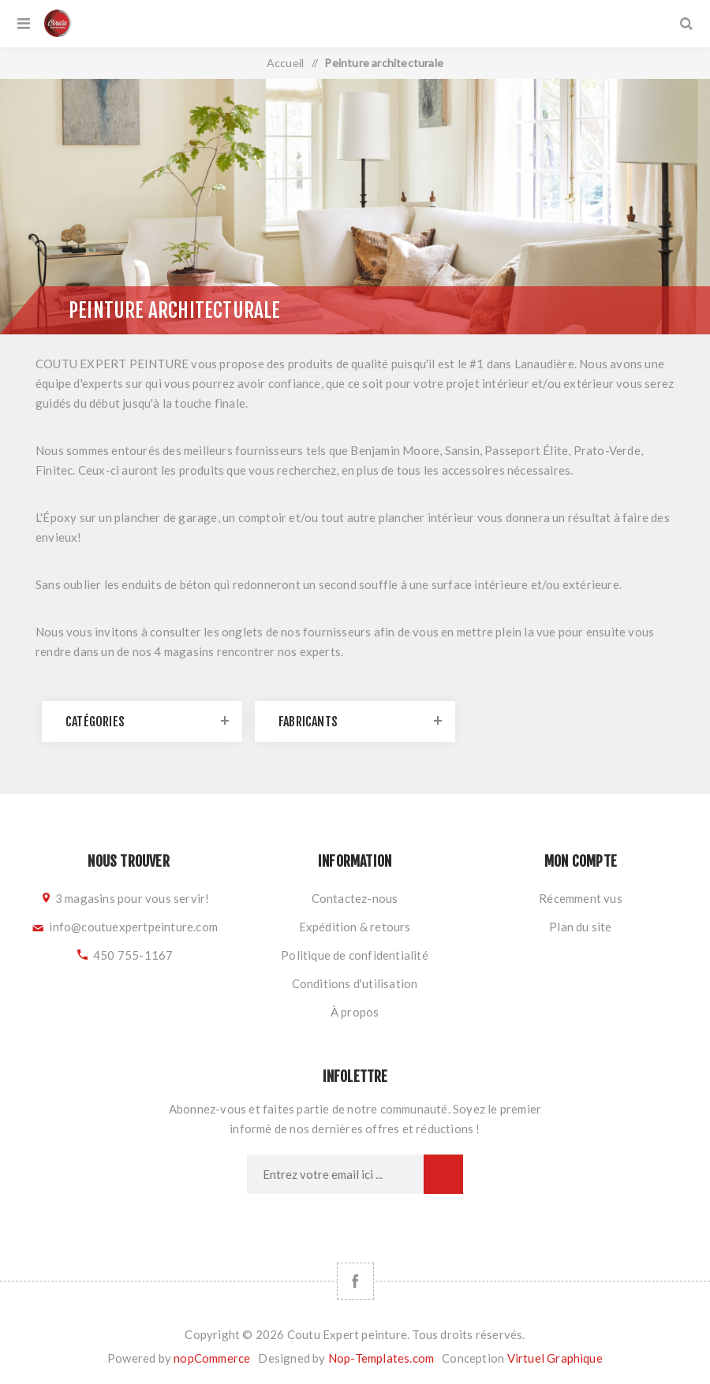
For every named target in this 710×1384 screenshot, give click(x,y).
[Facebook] (355, 1281)
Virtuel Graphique (555, 1358)
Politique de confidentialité (354, 955)
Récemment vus (580, 898)
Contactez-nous (355, 898)
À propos (355, 1012)
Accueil (285, 62)
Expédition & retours (355, 927)
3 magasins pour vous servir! (132, 898)
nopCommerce (212, 1358)
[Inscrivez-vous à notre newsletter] (335, 1174)
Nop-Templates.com (381, 1358)
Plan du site (580, 927)
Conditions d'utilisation (355, 983)
